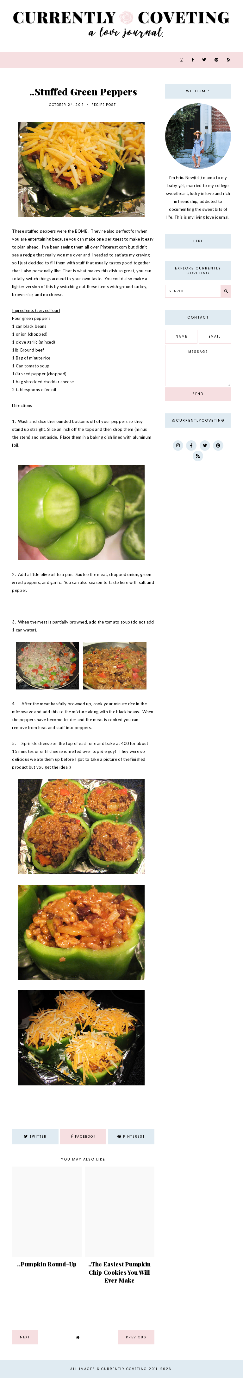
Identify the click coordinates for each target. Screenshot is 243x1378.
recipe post (103, 104)
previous (136, 1337)
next (25, 1337)
